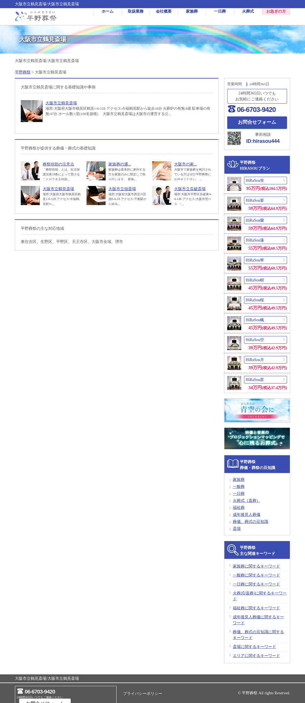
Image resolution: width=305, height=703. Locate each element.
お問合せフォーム (257, 122)
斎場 (237, 529)
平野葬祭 (23, 72)
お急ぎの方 (276, 17)
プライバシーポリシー (142, 693)
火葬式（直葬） (246, 501)
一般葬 (239, 487)
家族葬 (192, 17)
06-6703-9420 (256, 109)
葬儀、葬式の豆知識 (250, 522)
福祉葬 (239, 508)
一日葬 (220, 17)
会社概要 (164, 17)
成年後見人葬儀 (246, 515)
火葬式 (248, 17)
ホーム (107, 17)
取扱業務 (136, 17)
